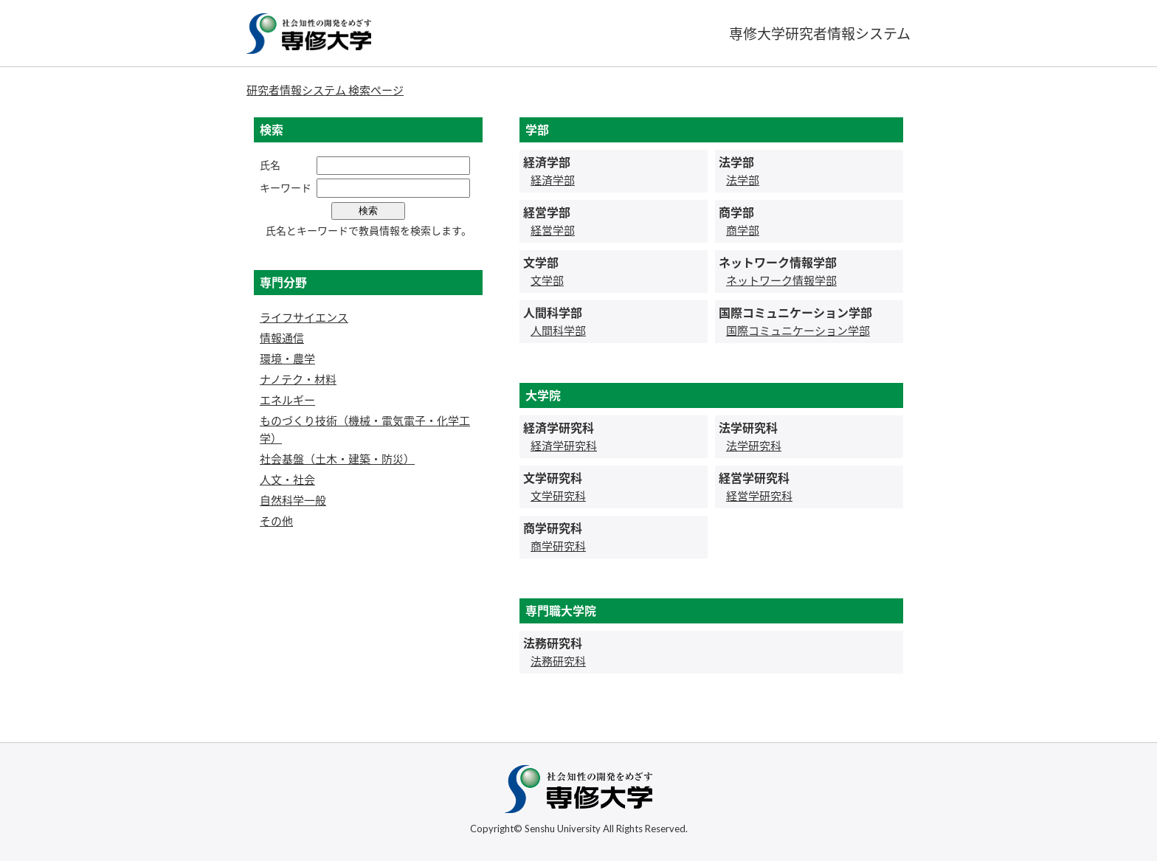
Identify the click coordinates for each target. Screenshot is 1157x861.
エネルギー (287, 400)
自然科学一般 (293, 500)
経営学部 (553, 230)
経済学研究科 (564, 445)
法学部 (742, 180)
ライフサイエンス (304, 317)
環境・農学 (287, 358)
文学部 (547, 280)
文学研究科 (558, 495)
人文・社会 (287, 479)
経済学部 (553, 180)
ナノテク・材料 (298, 379)
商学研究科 (558, 546)
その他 (276, 521)
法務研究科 (558, 661)
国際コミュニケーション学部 (798, 330)
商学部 (742, 230)
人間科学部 (558, 330)
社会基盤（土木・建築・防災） (337, 459)
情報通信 (282, 338)
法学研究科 (753, 445)
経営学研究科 (759, 495)
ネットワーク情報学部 (781, 280)
